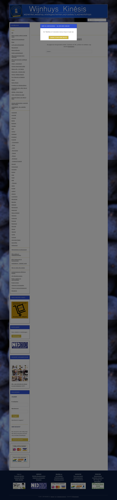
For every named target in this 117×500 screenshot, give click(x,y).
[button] (58, 37)
